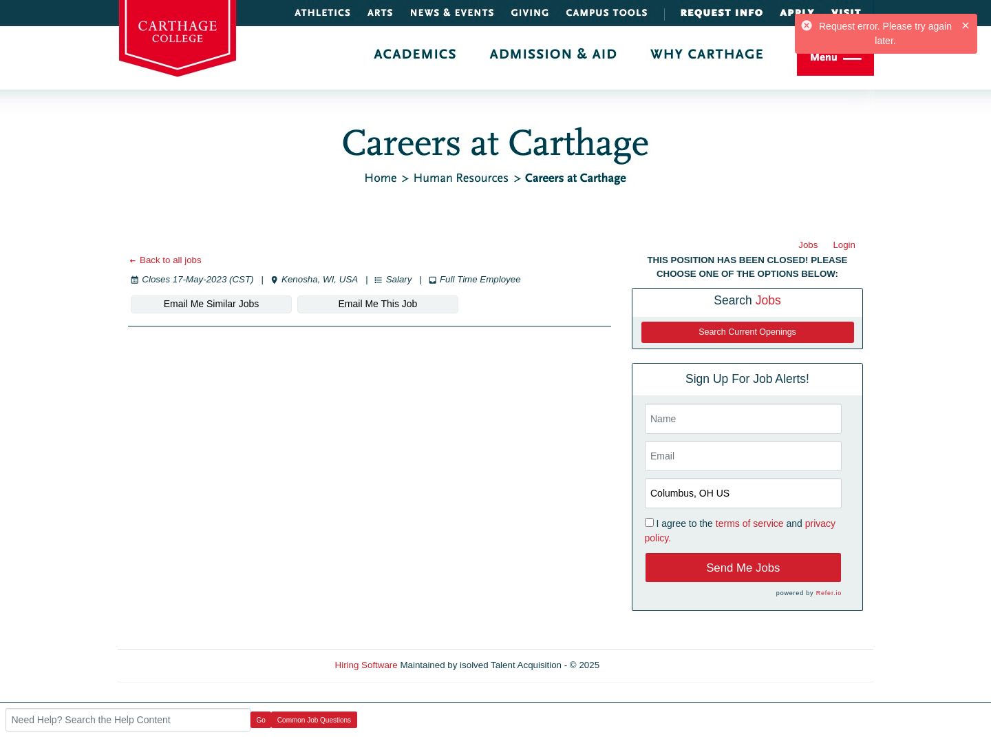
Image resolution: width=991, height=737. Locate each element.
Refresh (640, 665)
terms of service (750, 523)
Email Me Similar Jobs (211, 303)
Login (844, 245)
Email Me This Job (378, 303)
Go (261, 720)
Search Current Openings (747, 332)
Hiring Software (366, 665)
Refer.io (829, 593)
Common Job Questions (314, 720)
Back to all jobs (165, 260)
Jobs (808, 245)
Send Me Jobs (743, 567)
